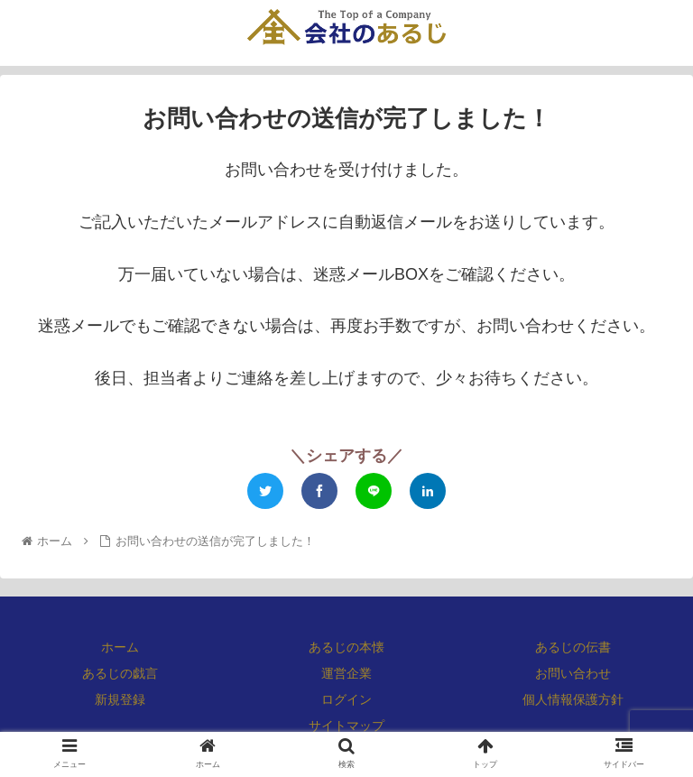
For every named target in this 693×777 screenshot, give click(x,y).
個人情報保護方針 (573, 699)
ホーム (120, 647)
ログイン (346, 699)
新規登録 (120, 699)
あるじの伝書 (573, 647)
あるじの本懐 (346, 647)
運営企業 (346, 673)
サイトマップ (346, 725)
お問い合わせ (573, 673)
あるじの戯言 (120, 673)
